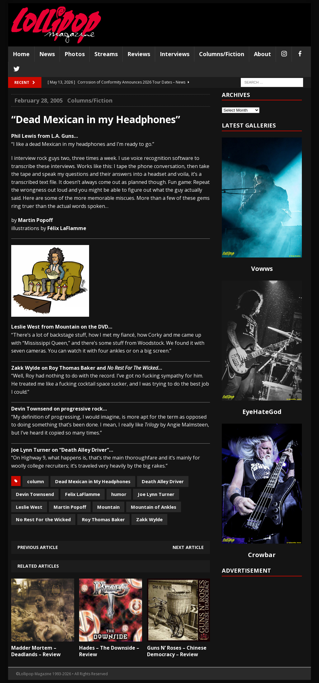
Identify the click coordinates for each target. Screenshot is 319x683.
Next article (188, 547)
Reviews (138, 54)
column (35, 481)
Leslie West (29, 507)
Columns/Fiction (221, 54)
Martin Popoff (70, 507)
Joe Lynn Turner (156, 494)
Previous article (37, 547)
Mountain (108, 507)
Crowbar (262, 555)
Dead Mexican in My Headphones (93, 481)
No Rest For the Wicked (43, 519)
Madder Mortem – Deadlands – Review (36, 651)
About (262, 54)
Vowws (262, 268)
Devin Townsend (35, 494)
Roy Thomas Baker (103, 519)
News (47, 54)
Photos (74, 54)
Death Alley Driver (163, 481)
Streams (106, 54)
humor (118, 494)
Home (21, 54)
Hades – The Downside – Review (109, 651)
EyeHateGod (262, 411)
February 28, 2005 (38, 100)
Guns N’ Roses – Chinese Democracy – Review (177, 651)
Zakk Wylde (149, 519)
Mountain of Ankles (153, 507)
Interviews (174, 54)
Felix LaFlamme (82, 494)
